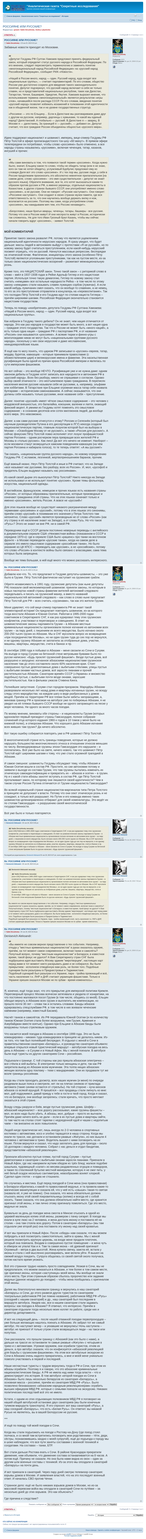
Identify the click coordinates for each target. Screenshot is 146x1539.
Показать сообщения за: (45, 1504)
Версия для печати (135, 15)
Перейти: (91, 1515)
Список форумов (13, 16)
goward (16, 30)
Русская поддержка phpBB (73, 1536)
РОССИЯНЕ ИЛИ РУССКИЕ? (22, 26)
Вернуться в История (12, 1515)
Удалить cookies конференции (109, 1530)
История (65, 16)
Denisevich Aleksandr (13, 823)
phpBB (68, 1534)
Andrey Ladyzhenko (43, 30)
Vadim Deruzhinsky (27, 30)
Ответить (9, 35)
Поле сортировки (78, 1504)
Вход (140, 20)
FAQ (133, 20)
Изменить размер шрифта (140, 15)
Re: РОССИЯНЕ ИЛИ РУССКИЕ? (21, 567)
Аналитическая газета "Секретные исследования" (40, 16)
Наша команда (91, 1530)
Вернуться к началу (141, 563)
